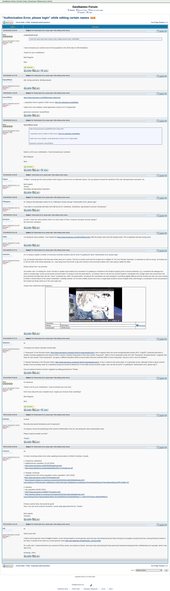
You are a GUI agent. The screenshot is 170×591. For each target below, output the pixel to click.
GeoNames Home (9, 1)
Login (89, 12)
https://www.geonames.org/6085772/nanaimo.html (42, 492)
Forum (103, 589)
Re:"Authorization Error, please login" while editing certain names (50, 30)
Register (81, 12)
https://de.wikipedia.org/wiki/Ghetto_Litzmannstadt (83, 541)
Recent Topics (82, 10)
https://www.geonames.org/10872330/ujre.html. (74, 237)
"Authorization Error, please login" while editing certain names (45, 17)
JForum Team (91, 576)
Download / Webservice (37, 1)
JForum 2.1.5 (84, 576)
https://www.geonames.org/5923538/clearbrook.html (43, 466)
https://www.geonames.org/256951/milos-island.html (42, 98)
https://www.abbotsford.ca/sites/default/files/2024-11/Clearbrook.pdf (49, 468)
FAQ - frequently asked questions (38, 22)
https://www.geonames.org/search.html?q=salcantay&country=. (77, 362)
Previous (162, 22)
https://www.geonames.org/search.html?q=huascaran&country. (73, 353)
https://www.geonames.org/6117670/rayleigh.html (42, 478)
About (50, 1)
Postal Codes (22, 1)
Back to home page (96, 10)
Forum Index (20, 22)
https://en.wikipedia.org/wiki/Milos (66, 102)
